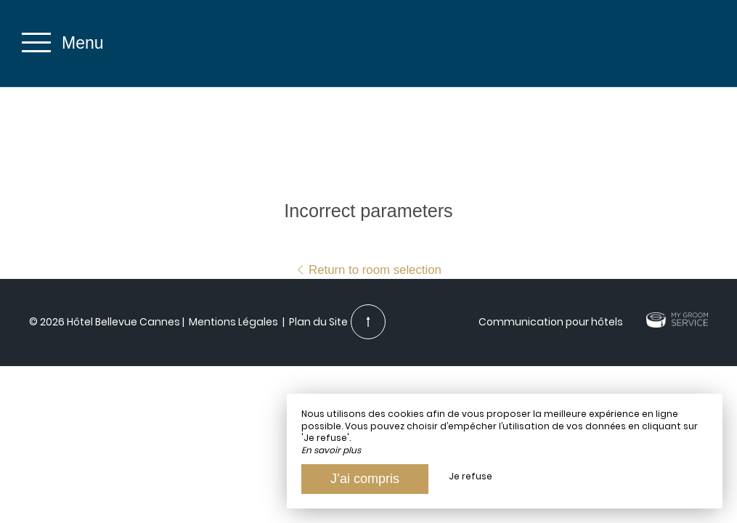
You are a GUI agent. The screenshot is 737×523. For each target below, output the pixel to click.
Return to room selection (368, 270)
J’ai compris (364, 478)
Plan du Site (317, 322)
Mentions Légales (233, 322)
